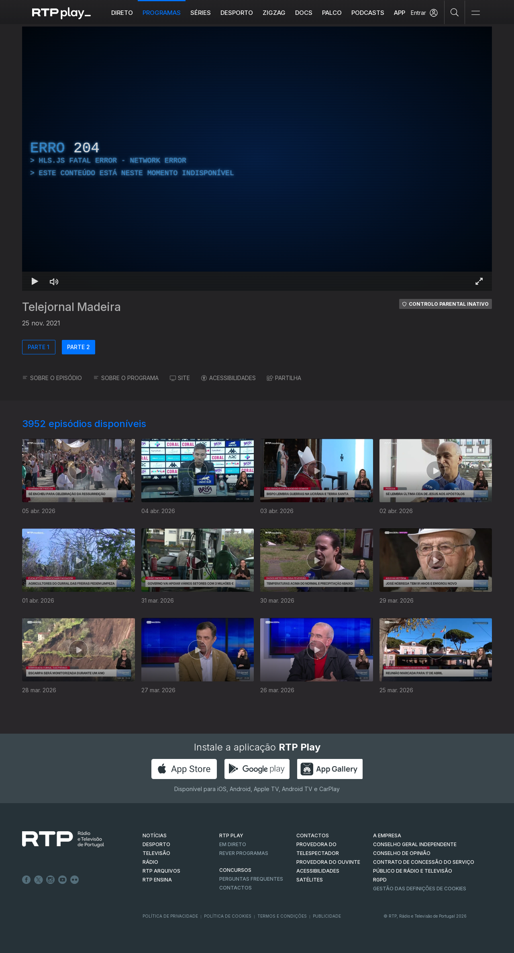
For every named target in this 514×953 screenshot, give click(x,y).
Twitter (38, 879)
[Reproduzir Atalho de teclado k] (35, 281)
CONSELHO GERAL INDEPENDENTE (415, 844)
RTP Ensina (157, 880)
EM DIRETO (232, 844)
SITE (180, 377)
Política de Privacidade (170, 916)
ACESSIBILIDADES (228, 377)
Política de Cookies (227, 916)
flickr (74, 879)
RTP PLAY (231, 835)
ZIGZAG (274, 12)
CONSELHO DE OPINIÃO (401, 853)
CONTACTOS (312, 835)
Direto (122, 12)
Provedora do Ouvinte (328, 862)
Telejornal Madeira (71, 307)
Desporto (236, 12)
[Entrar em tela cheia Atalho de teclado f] (479, 281)
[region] (257, 159)
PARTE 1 (38, 347)
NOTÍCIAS (155, 835)
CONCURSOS (235, 870)
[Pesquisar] (455, 12)
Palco (332, 12)
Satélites (309, 880)
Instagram (50, 879)
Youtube (62, 879)
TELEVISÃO (156, 853)
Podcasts (367, 12)
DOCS (303, 12)
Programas (162, 12)
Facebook (26, 879)
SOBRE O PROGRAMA (126, 377)
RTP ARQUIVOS (161, 871)
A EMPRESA (387, 835)
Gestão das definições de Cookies (419, 889)
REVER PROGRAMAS (243, 853)
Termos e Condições (282, 916)
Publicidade (327, 916)
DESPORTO (156, 844)
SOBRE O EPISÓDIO (52, 377)
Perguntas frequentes (251, 879)
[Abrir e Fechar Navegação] (475, 13)
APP (399, 12)
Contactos (235, 888)
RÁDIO (150, 862)
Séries (200, 12)
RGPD (380, 880)
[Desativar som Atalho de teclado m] (54, 281)
